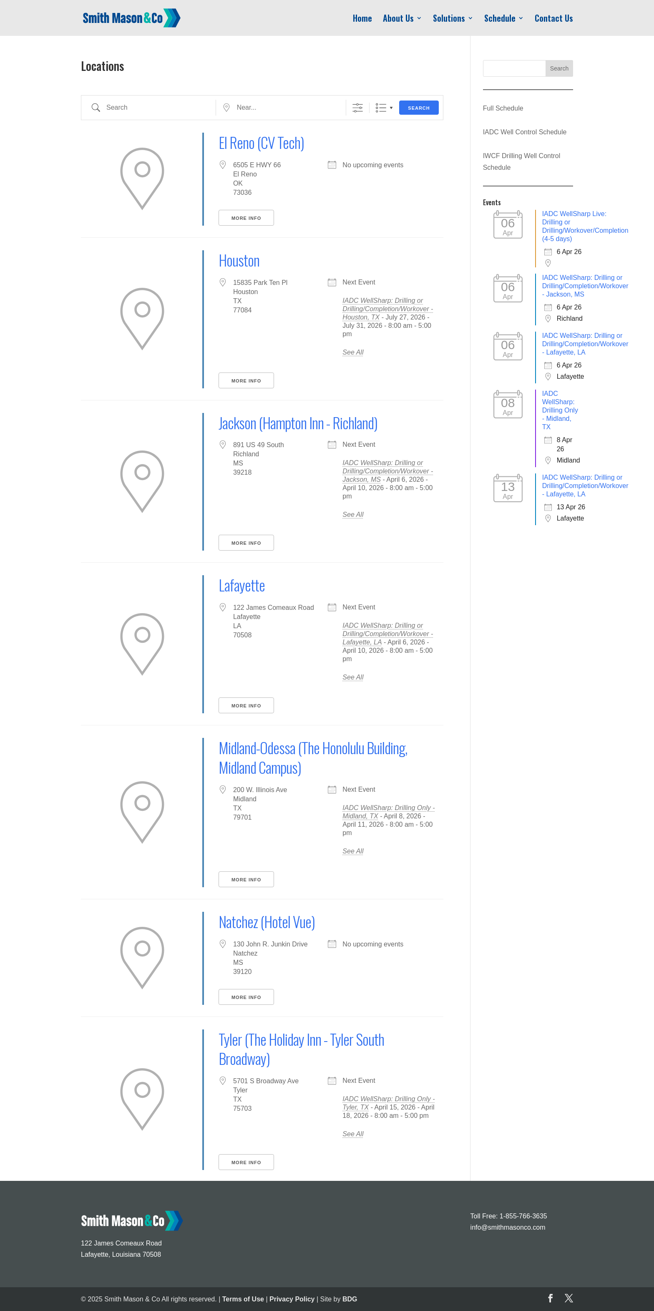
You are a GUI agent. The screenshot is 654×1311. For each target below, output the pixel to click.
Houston (239, 260)
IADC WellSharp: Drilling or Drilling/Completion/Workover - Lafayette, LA (387, 634)
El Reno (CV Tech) (261, 142)
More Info (246, 218)
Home (362, 19)
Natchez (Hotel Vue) (267, 921)
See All (352, 352)
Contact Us (554, 19)
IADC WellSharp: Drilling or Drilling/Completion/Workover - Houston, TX (387, 309)
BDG (349, 1299)
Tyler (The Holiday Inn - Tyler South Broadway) (301, 1048)
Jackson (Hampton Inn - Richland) (298, 422)
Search (419, 108)
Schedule (500, 19)
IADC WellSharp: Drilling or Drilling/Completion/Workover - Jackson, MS (387, 471)
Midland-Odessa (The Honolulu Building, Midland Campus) (313, 757)
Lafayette (242, 585)
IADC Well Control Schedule (525, 132)
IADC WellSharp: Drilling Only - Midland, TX (560, 410)
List (381, 108)
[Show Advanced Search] (357, 108)
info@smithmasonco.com (508, 1227)
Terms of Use (243, 1299)
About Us (398, 19)
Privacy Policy (292, 1299)
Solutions (449, 19)
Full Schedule (503, 108)
